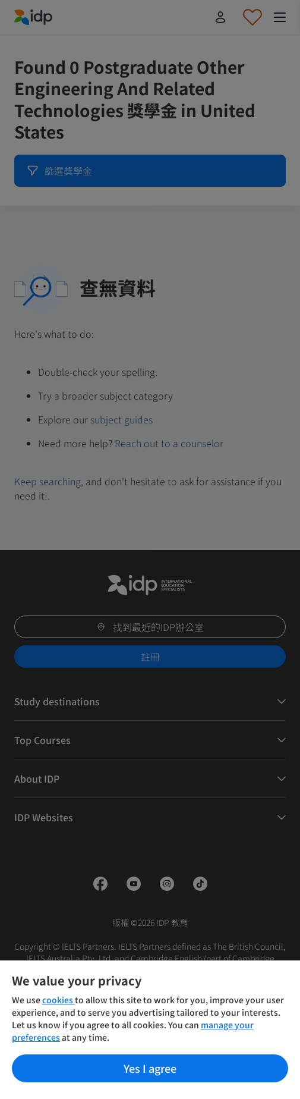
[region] (150, 1029)
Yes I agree (150, 1068)
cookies (58, 1000)
